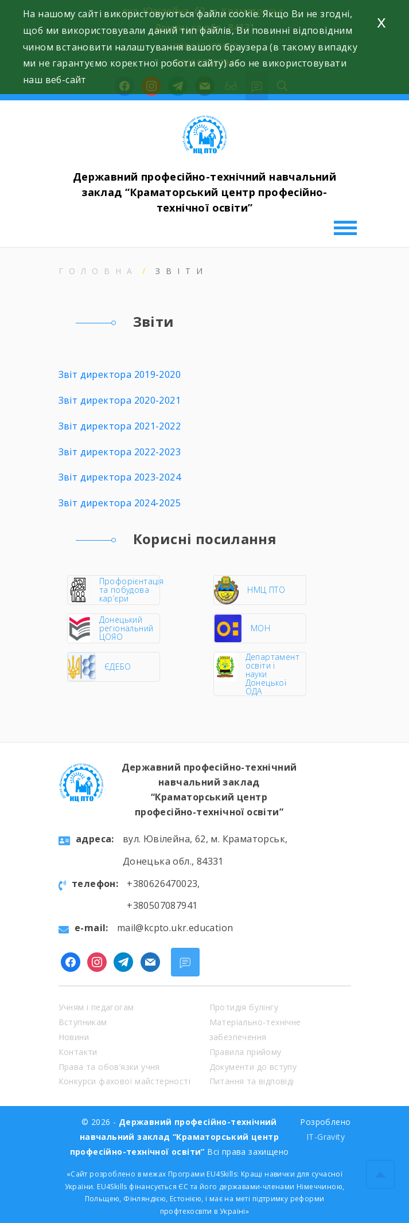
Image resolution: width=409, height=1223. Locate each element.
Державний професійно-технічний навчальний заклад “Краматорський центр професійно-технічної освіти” (204, 192)
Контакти (78, 1051)
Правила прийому (245, 1051)
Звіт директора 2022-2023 (120, 452)
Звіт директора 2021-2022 (120, 426)
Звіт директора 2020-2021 (120, 400)
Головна (98, 270)
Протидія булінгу (243, 1007)
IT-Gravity (325, 1136)
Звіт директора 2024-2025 (120, 503)
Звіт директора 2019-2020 (120, 374)
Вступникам (83, 1022)
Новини (74, 1036)
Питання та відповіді (251, 1081)
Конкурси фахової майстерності (125, 1081)
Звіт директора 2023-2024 (120, 477)
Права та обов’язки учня (109, 1066)
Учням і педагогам (96, 1007)
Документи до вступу (253, 1066)
